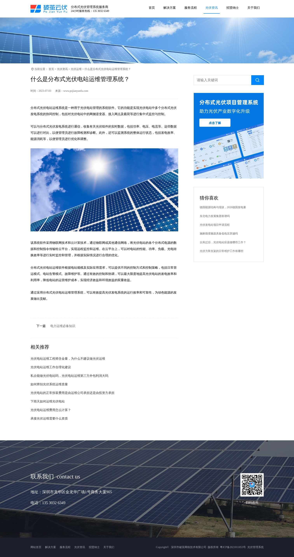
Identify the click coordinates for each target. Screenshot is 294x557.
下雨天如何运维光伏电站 (48, 401)
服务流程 (65, 547)
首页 (51, 69)
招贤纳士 (94, 547)
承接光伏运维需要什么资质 (49, 418)
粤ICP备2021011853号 (233, 547)
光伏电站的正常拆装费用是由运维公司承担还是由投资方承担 (72, 392)
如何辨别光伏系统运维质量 (49, 384)
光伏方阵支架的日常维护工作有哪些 (221, 251)
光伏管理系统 (255, 547)
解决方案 (50, 547)
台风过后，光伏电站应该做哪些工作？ (223, 242)
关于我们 (108, 547)
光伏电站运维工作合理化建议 (51, 367)
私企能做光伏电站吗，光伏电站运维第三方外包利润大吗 (69, 375)
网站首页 (36, 547)
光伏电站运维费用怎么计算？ (51, 410)
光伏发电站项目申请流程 (215, 224)
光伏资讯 (62, 69)
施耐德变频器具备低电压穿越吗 (219, 233)
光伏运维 (76, 69)
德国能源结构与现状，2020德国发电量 (223, 207)
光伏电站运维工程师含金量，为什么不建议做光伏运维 (68, 358)
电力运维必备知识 (62, 326)
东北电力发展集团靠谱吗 (215, 216)
